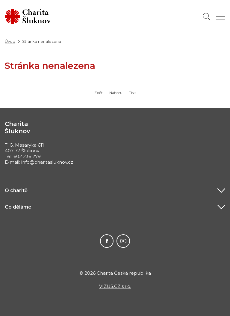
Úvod (10, 41)
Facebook (107, 241)
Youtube (123, 241)
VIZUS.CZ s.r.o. (115, 286)
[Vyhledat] (206, 16)
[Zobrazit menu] (220, 16)
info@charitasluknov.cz (47, 162)
